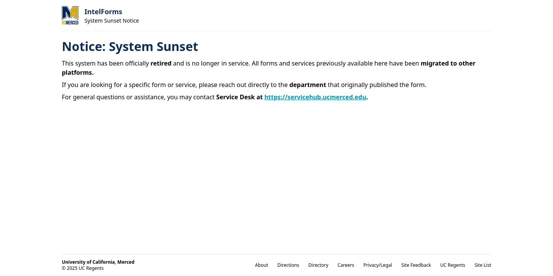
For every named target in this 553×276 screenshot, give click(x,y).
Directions (288, 265)
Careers (346, 265)
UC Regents (452, 265)
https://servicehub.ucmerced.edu (315, 97)
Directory (318, 265)
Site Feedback (416, 265)
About (261, 265)
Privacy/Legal (377, 265)
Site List (483, 265)
